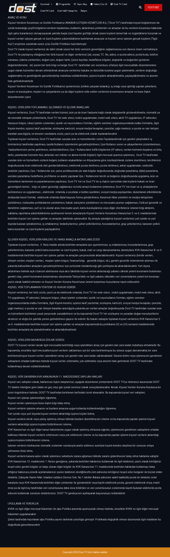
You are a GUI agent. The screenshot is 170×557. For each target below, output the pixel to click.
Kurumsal (47, 4)
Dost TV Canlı (120, 4)
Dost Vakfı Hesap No (67, 10)
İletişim (84, 10)
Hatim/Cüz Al (100, 4)
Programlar (64, 4)
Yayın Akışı (82, 4)
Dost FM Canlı (47, 10)
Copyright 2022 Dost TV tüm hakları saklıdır (85, 552)
